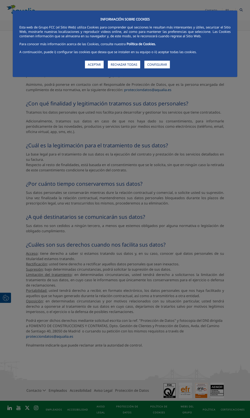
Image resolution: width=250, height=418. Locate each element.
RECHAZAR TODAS (124, 64)
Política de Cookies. (141, 44)
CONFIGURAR (157, 64)
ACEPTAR (94, 64)
